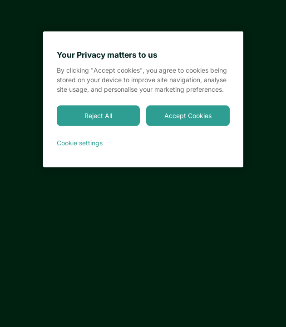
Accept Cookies (188, 115)
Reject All (98, 115)
